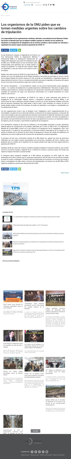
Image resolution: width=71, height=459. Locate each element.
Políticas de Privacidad (64, 455)
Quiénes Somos (43, 455)
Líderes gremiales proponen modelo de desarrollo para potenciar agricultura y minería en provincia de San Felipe (55, 380)
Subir (62, 173)
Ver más (35, 432)
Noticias (8, 15)
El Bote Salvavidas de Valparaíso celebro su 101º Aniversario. (30, 228)
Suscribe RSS (27, 5)
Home (2, 15)
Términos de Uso (53, 455)
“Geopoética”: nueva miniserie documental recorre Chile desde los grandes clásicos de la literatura (34, 375)
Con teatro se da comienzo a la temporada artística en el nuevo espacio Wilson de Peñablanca (34, 415)
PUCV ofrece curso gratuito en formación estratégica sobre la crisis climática (13, 375)
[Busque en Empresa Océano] (34, 2)
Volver (67, 173)
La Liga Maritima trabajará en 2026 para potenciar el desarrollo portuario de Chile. (36, 219)
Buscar (24, 2)
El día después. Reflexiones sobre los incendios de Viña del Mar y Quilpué (13, 414)
